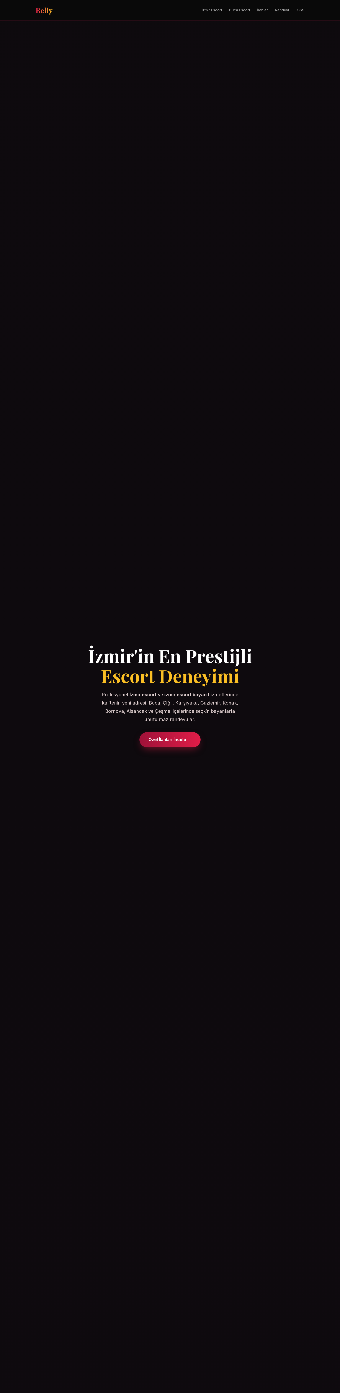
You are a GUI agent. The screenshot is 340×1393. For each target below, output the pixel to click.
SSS (300, 10)
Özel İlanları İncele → (170, 739)
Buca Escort (239, 10)
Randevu (282, 10)
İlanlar (262, 10)
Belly (44, 10)
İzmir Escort (212, 10)
